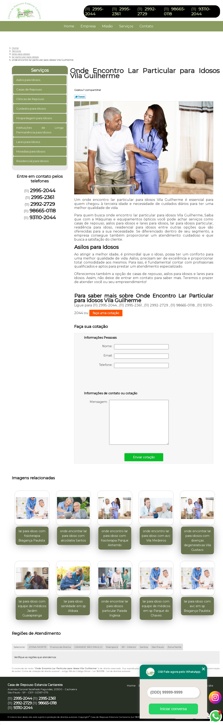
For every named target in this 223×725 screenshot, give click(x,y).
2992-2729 (146, 11)
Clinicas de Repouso (30, 99)
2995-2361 (42, 197)
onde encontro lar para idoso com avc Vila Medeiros (156, 535)
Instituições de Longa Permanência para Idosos (40, 130)
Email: (136, 356)
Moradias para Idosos (31, 151)
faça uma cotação (106, 313)
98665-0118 (42, 211)
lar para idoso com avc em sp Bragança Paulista (197, 606)
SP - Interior (128, 647)
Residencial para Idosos (32, 161)
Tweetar (80, 97)
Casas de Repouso (29, 89)
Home (69, 26)
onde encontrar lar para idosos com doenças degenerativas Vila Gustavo (197, 540)
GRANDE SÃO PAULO (88, 647)
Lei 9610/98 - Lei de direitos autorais (111, 671)
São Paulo (158, 647)
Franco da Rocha (60, 647)
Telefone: (134, 365)
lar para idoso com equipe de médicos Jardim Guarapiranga (32, 608)
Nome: (135, 346)
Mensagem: (129, 422)
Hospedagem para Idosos (34, 118)
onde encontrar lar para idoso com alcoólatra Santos (73, 535)
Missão (107, 26)
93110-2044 (200, 11)
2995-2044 (94, 11)
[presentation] (111, 380)
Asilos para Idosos (28, 80)
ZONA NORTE (38, 647)
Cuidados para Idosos (31, 108)
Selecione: (19, 647)
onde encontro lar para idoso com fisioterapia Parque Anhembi (114, 538)
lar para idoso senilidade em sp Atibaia (73, 606)
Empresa (88, 26)
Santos (144, 647)
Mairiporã (112, 647)
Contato (146, 26)
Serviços (126, 26)
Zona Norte (174, 647)
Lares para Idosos (28, 142)
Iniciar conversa (173, 709)
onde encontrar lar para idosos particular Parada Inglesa (114, 608)
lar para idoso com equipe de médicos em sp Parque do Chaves (156, 608)
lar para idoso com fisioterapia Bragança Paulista (32, 535)
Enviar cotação (144, 457)
